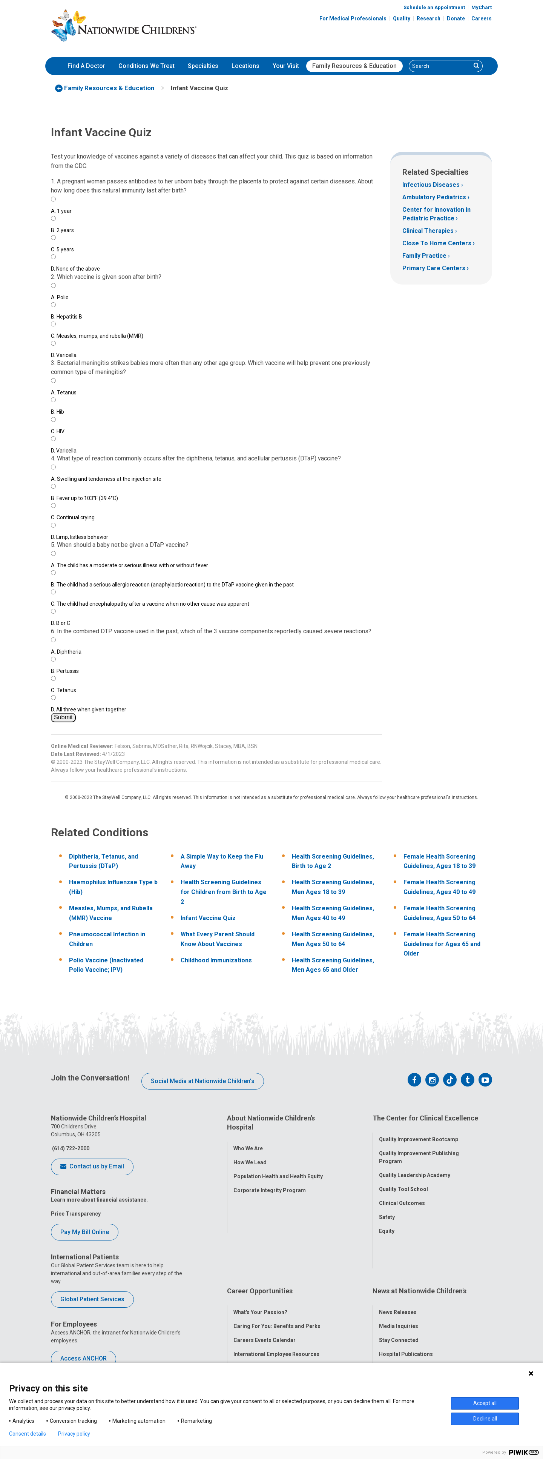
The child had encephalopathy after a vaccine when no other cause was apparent (150, 604)
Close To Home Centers (436, 243)
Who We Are (248, 1141)
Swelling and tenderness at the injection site (106, 479)
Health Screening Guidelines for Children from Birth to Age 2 (224, 892)
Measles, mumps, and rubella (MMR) (97, 336)
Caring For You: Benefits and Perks (277, 1279)
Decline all (485, 1419)
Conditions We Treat (146, 65)
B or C (60, 623)
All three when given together (88, 709)
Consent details (27, 1434)
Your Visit (286, 65)
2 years (62, 230)
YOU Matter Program (259, 1321)
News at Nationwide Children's (419, 1251)
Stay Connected (399, 1293)
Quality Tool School (403, 1182)
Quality (401, 18)
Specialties (203, 65)
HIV (57, 431)
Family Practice (424, 255)
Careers (481, 18)
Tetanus (64, 392)
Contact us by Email (92, 1167)
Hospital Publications (406, 1307)
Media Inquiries (398, 1279)
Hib (57, 412)
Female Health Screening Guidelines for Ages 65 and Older (441, 944)
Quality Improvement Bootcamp (418, 1133)
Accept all (485, 1403)
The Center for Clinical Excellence (425, 1118)
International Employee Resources (276, 1307)
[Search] (440, 66)
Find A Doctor (86, 65)
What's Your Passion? (260, 1265)
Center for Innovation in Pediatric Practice (436, 214)
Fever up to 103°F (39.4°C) (84, 498)
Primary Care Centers (433, 268)
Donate (456, 18)
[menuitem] (86, 66)
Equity (386, 1224)
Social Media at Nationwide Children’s (203, 1081)
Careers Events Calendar (264, 1293)
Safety (387, 1210)
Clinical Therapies (428, 230)
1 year (61, 211)
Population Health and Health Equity (278, 1169)
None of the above (75, 269)
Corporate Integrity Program (269, 1183)
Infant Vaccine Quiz (208, 918)
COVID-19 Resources (259, 1349)
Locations (245, 65)
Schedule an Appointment (434, 7)
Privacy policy (74, 1434)
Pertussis (65, 671)
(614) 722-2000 (70, 1148)
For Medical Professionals (353, 18)
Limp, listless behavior (79, 537)
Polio (60, 297)
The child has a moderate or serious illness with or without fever (129, 565)
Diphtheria (66, 652)
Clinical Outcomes (402, 1196)
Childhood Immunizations (216, 960)
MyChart (481, 7)
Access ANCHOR (83, 1358)
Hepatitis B (66, 317)
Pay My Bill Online (84, 1232)
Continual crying (73, 517)
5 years (62, 249)
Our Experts (393, 1321)
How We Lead (250, 1155)
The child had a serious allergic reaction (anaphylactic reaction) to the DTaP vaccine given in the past (172, 585)
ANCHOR (244, 1335)
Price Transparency (76, 1214)
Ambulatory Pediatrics (434, 197)
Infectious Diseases (431, 184)
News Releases (398, 1265)
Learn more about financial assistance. (99, 1200)
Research (428, 18)
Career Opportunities (260, 1251)
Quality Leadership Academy (414, 1168)
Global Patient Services (92, 1299)
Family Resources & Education (354, 65)
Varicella (64, 355)
